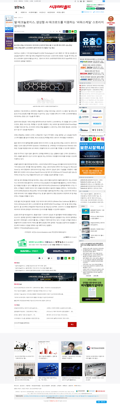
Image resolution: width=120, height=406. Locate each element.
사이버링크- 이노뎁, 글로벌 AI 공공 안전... (92, 202)
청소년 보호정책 (46, 385)
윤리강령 (53, 385)
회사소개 (16, 385)
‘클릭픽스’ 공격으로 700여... (92, 188)
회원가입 (21, 1)
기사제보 (26, 1)
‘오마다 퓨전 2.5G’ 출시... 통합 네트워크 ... (92, 102)
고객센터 (59, 385)
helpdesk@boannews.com (86, 393)
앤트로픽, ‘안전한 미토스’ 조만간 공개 (91, 96)
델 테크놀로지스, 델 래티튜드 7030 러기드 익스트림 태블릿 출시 (34, 268)
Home (15, 17)
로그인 (15, 1)
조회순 (83, 206)
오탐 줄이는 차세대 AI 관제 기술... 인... (91, 196)
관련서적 (70, 385)
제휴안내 (65, 385)
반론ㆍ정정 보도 (101, 402)
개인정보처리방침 (36, 385)
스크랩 (31, 1)
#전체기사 (24, 12)
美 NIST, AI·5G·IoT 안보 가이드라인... (57, 315)
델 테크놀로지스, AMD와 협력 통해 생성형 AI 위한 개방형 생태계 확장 (36, 270)
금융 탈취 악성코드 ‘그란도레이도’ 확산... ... (27, 311)
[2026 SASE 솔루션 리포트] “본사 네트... (58, 318)
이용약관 (28, 385)
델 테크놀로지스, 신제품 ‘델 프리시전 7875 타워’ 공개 (31, 265)
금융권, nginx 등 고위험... (91, 182)
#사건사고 (43, 12)
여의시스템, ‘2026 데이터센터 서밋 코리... (92, 200)
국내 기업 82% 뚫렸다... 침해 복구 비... (91, 194)
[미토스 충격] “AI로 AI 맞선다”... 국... (25, 315)
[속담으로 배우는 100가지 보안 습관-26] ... (26, 308)
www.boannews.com (44, 232)
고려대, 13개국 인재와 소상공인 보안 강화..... (60, 308)
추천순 (92, 206)
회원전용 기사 (88, 12)
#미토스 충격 (60, 12)
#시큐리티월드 (33, 12)
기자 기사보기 (70, 237)
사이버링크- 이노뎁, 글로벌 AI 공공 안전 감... (27, 318)
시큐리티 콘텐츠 (99, 12)
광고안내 (22, 385)
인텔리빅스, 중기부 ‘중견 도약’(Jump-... (91, 198)
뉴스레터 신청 (37, 1)
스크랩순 (101, 206)
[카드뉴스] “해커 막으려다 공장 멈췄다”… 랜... (60, 311)
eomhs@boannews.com (30, 228)
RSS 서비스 (78, 385)
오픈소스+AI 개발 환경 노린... (92, 184)
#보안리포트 (51, 12)
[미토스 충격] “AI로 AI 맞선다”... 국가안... (92, 104)
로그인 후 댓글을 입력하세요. (41, 324)
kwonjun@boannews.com (61, 397)
